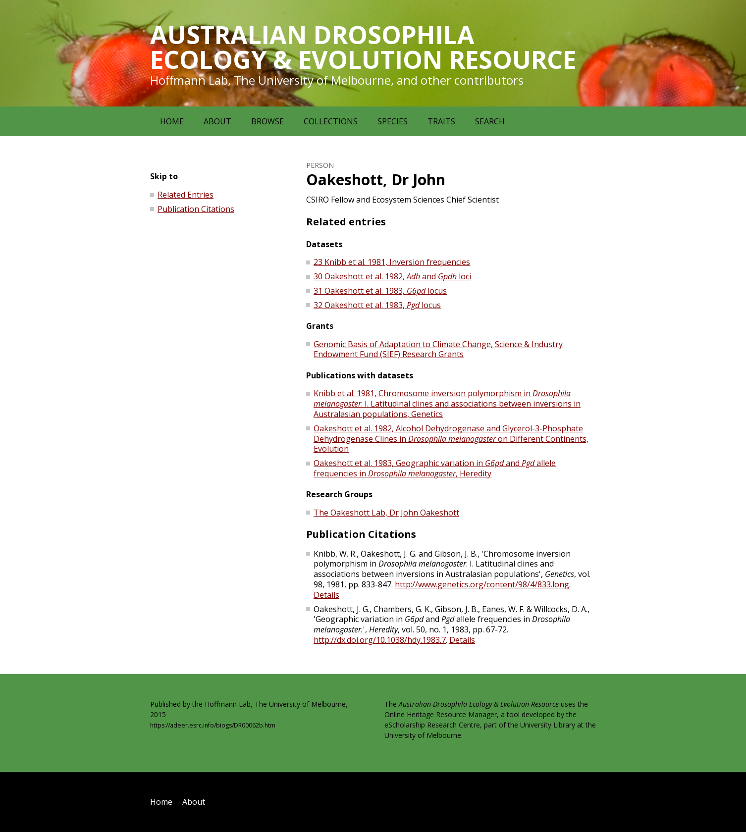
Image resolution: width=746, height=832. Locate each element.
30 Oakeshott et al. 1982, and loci (392, 276)
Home (172, 121)
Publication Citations (196, 209)
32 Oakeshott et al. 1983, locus (377, 305)
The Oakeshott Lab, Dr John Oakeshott (386, 512)
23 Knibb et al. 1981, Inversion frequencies (392, 262)
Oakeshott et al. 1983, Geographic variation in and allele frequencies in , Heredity (435, 468)
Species (392, 121)
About (217, 121)
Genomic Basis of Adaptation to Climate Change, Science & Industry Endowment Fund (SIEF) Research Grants (438, 349)
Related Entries (185, 194)
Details (326, 594)
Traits (441, 121)
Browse (267, 121)
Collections (331, 121)
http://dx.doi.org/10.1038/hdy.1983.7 (380, 639)
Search (490, 121)
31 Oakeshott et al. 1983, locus (380, 290)
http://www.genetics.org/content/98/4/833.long (482, 584)
